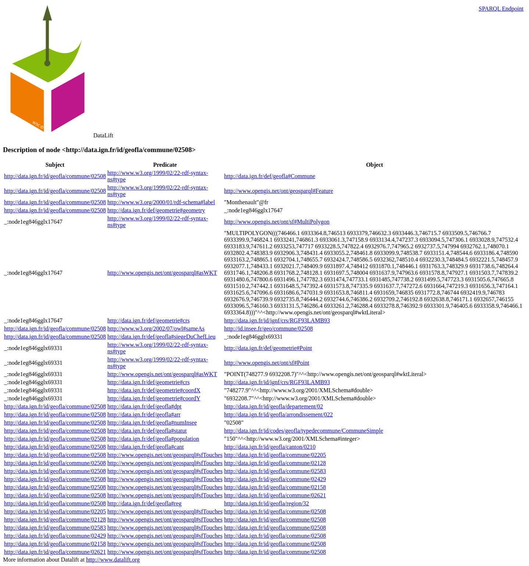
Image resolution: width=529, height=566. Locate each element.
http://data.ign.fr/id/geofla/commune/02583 (275, 471)
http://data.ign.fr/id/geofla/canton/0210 (270, 447)
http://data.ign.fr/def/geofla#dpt (144, 406)
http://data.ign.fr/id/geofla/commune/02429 (275, 479)
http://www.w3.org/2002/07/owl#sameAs (155, 328)
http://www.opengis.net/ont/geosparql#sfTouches (164, 455)
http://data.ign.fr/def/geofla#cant (145, 447)
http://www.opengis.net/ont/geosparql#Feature (278, 191)
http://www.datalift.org (113, 559)
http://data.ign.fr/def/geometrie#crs (148, 320)
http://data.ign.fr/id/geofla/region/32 (266, 503)
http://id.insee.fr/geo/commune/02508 (268, 328)
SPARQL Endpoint (501, 9)
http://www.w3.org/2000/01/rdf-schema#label (161, 202)
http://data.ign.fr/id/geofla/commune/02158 (275, 487)
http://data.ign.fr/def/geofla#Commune (269, 176)
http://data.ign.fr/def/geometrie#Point (268, 348)
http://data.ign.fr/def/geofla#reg (144, 503)
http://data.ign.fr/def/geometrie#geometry (156, 210)
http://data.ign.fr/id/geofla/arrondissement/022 (278, 414)
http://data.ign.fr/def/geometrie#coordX (153, 390)
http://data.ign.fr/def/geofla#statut (147, 431)
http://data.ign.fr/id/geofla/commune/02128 (275, 463)
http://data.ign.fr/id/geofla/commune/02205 (275, 455)
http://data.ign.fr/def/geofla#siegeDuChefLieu (161, 337)
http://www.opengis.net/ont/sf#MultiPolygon (277, 222)
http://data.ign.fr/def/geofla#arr (143, 414)
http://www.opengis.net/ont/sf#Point (266, 363)
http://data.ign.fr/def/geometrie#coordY (153, 398)
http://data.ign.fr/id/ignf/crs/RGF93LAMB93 (277, 320)
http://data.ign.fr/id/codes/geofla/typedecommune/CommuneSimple (303, 431)
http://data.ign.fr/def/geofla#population (153, 439)
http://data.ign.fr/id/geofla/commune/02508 (55, 176)
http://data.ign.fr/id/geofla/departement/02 (273, 406)
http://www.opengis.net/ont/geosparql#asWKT (162, 273)
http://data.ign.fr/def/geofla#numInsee (152, 422)
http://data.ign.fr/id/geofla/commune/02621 (275, 495)
